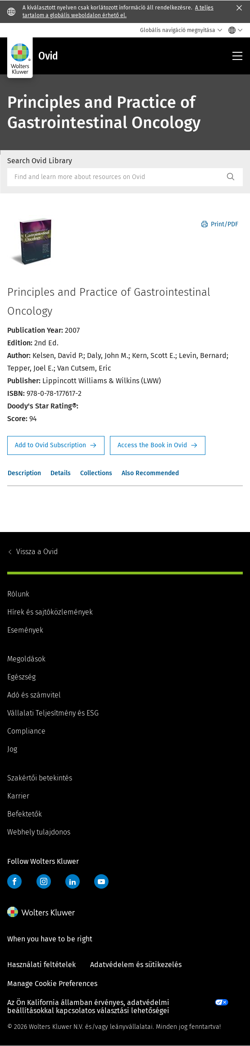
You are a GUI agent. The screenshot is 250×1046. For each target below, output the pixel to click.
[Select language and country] (233, 30)
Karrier (18, 796)
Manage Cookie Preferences (52, 983)
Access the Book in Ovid (157, 445)
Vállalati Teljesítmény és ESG (53, 713)
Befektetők (24, 814)
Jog (12, 749)
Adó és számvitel (34, 695)
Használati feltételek (41, 964)
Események (25, 630)
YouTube (101, 881)
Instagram (43, 881)
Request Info (56, 445)
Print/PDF (219, 224)
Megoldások (26, 659)
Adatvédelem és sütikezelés (136, 964)
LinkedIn (72, 881)
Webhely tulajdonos (38, 832)
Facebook (14, 881)
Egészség (21, 677)
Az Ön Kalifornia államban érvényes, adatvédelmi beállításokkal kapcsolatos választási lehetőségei (88, 1006)
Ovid (37, 551)
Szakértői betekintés (39, 778)
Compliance (26, 731)
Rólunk (18, 594)
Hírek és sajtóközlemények (50, 612)
